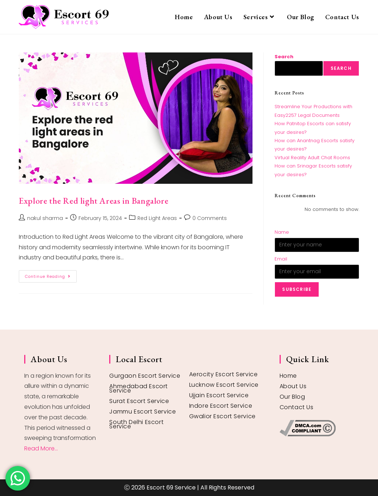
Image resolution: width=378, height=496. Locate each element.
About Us (293, 386)
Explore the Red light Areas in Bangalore (93, 200)
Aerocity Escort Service (223, 374)
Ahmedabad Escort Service (138, 388)
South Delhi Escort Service (136, 424)
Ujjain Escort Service (219, 395)
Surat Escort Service (139, 401)
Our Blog (292, 397)
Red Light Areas (157, 218)
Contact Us (297, 407)
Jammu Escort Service (142, 411)
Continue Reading (51, 274)
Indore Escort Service (220, 406)
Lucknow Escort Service (224, 385)
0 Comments (209, 218)
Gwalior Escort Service (222, 416)
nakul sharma (45, 218)
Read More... (41, 448)
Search (284, 56)
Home (288, 376)
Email (281, 258)
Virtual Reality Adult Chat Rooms (312, 157)
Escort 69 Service (171, 487)
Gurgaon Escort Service (144, 376)
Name (282, 232)
